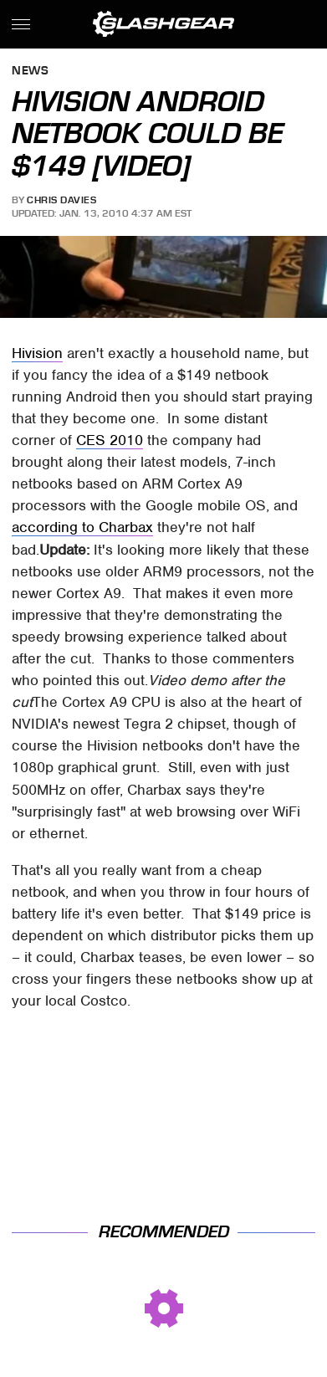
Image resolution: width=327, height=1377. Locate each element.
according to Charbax (82, 527)
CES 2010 (109, 440)
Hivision (37, 353)
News (30, 71)
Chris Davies (61, 200)
